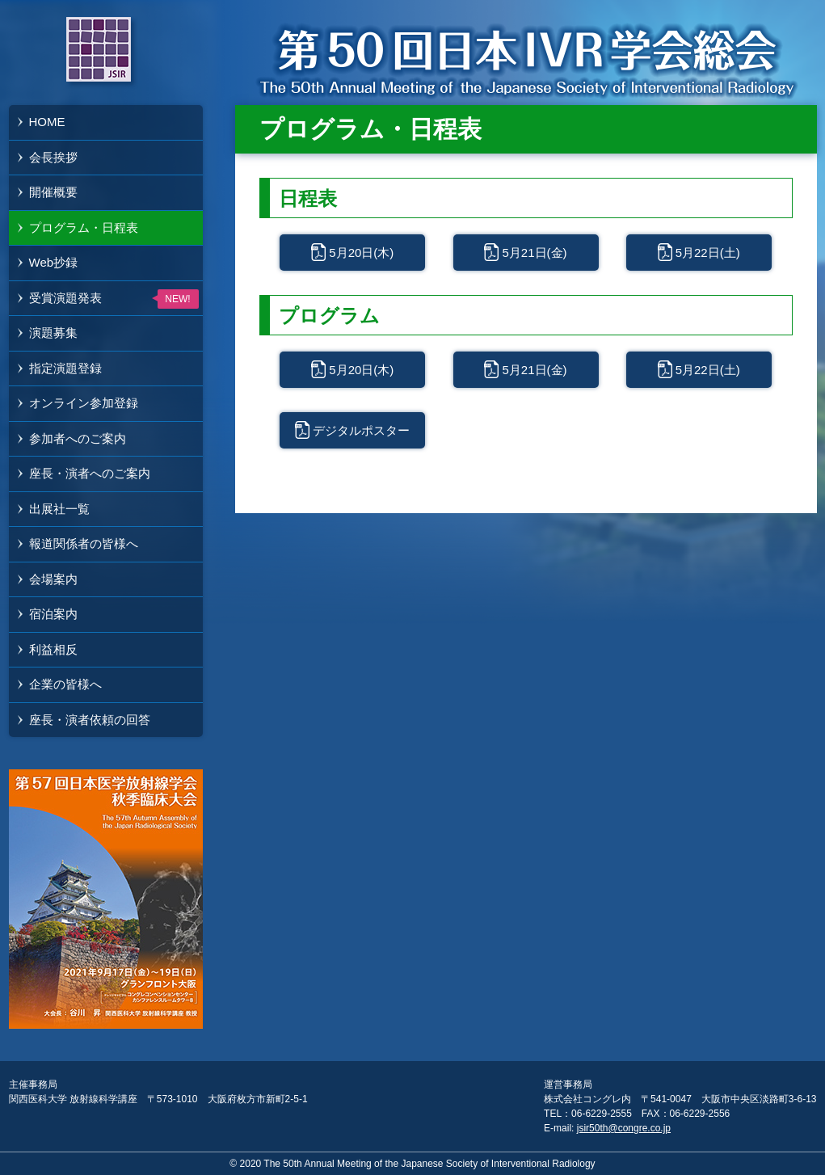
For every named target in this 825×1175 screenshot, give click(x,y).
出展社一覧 (59, 509)
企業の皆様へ (65, 684)
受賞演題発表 (65, 298)
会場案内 (53, 579)
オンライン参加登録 (83, 403)
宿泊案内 (53, 614)
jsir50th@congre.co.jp (624, 1128)
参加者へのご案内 (77, 438)
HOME (47, 121)
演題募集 (53, 332)
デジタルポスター (361, 430)
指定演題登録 (65, 368)
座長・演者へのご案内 (89, 473)
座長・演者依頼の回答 (89, 719)
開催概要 (53, 192)
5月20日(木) (361, 252)
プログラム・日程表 (83, 227)
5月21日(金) (534, 252)
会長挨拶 (53, 157)
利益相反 (53, 649)
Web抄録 (53, 262)
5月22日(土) (708, 252)
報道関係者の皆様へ (83, 543)
